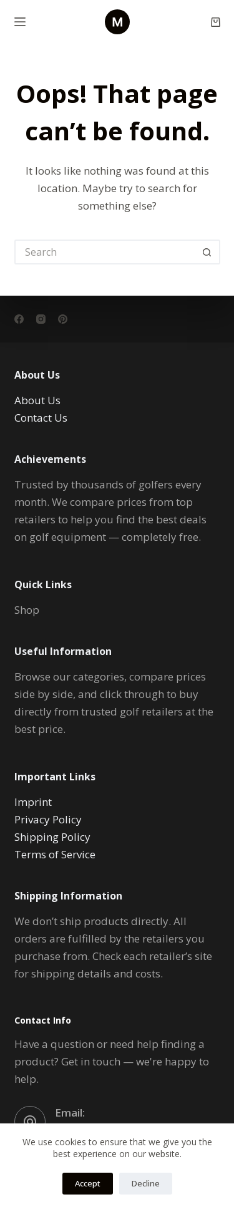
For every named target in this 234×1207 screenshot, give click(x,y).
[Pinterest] (62, 319)
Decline (146, 1183)
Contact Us (40, 417)
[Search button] (207, 252)
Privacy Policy (48, 819)
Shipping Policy (52, 837)
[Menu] (20, 21)
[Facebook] (19, 319)
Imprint (33, 802)
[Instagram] (41, 319)
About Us (37, 400)
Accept (87, 1183)
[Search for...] (104, 252)
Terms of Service (54, 854)
